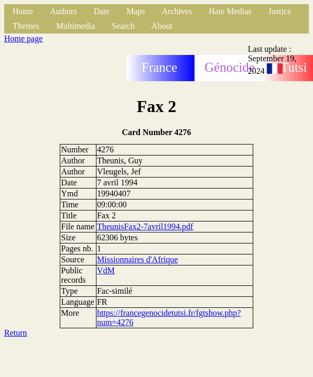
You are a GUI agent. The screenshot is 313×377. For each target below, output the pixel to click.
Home (23, 11)
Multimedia (75, 25)
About (162, 25)
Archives (176, 11)
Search (123, 25)
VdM (106, 270)
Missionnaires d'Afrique (137, 259)
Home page (23, 38)
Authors (63, 11)
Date (102, 11)
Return (15, 332)
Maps (135, 11)
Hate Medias (230, 11)
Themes (26, 25)
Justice (280, 11)
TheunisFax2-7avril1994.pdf (145, 226)
